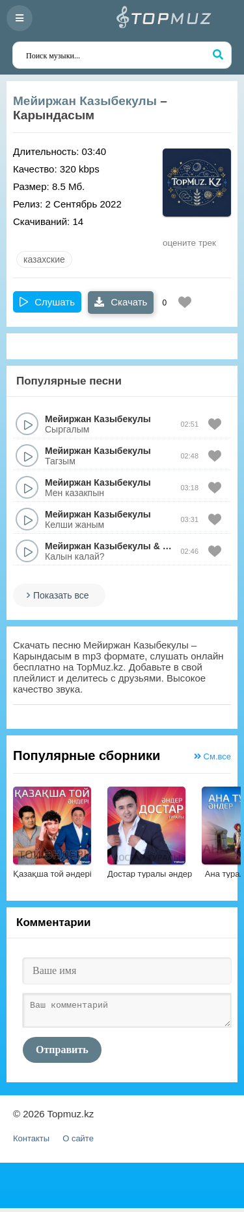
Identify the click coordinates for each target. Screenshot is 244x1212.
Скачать (120, 301)
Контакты (31, 1142)
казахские (44, 259)
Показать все (60, 595)
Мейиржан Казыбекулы (85, 101)
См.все (212, 756)
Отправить (62, 1053)
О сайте (78, 1142)
